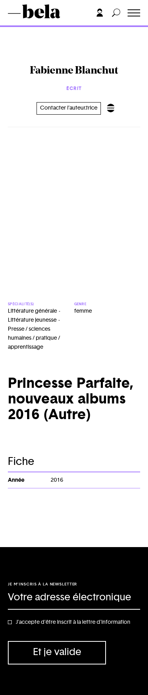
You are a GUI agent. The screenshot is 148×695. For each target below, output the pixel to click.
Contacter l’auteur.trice (68, 108)
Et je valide (57, 652)
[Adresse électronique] (74, 598)
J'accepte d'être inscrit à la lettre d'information (73, 622)
